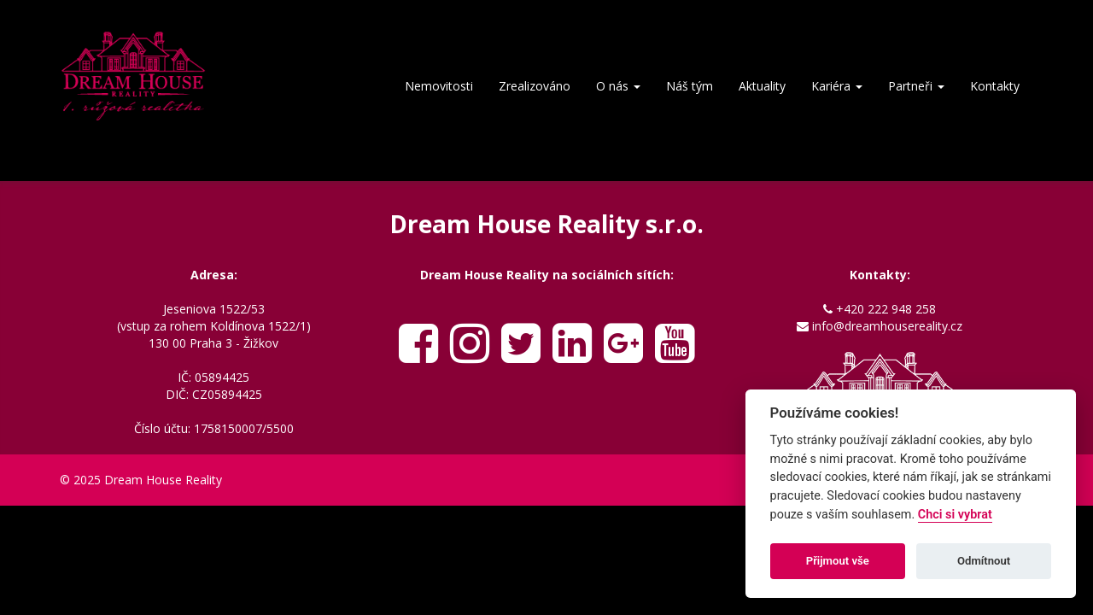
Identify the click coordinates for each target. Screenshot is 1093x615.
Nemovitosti (439, 86)
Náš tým (689, 86)
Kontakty (995, 86)
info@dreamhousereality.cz (887, 326)
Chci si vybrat (955, 514)
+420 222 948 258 (886, 309)
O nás (618, 86)
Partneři (916, 86)
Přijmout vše (837, 560)
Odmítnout (983, 560)
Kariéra (836, 86)
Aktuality (762, 86)
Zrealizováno (534, 86)
